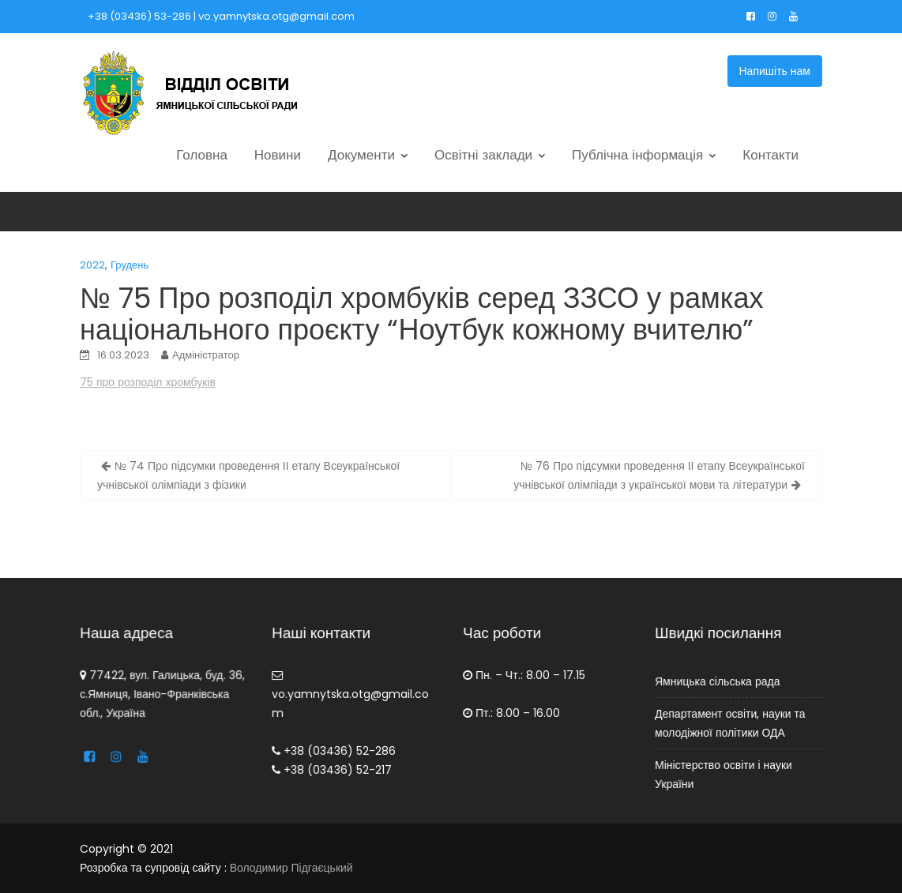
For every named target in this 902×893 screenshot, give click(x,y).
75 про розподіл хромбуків (148, 382)
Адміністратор (205, 354)
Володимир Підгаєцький (291, 868)
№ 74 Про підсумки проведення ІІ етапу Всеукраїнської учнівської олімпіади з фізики (248, 475)
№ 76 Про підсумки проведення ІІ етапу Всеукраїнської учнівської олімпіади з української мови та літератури (659, 475)
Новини (277, 154)
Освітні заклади (483, 154)
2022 (92, 264)
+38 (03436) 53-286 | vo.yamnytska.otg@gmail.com (221, 16)
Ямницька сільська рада (717, 682)
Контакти (770, 154)
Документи (361, 154)
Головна (201, 154)
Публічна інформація (637, 154)
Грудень (129, 264)
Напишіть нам (775, 71)
